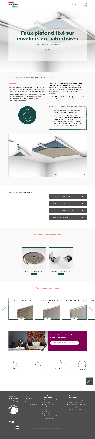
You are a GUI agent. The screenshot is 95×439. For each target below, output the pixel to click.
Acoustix (10, 77)
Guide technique (49, 407)
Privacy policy (58, 428)
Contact (27, 402)
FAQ (45, 409)
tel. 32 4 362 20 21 (30, 398)
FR (85, 3)
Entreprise (47, 411)
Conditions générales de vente (46, 428)
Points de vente (49, 418)
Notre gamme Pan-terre (60, 217)
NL (85, 5)
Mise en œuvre (27, 77)
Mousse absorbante (75, 402)
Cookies (35, 428)
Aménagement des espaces (78, 404)
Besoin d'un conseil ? (50, 416)
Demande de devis (31, 404)
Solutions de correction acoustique (64, 343)
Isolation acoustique (18, 77)
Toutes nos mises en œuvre (61, 196)
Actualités (47, 413)
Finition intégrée (74, 407)
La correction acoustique (76, 400)
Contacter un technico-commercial (63, 210)
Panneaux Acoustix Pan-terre (53, 400)
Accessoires (47, 402)
